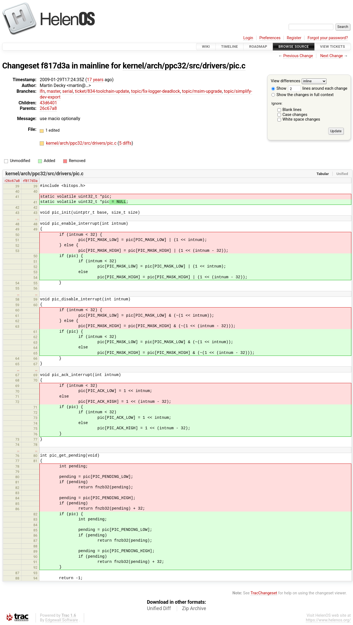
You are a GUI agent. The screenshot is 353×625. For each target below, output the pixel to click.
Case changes (294, 114)
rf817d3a (30, 181)
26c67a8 (48, 108)
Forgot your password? (327, 38)
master (53, 91)
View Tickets (332, 46)
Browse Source (294, 46)
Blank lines (291, 109)
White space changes (301, 119)
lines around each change (317, 88)
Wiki (206, 46)
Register (294, 38)
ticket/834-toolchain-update (102, 91)
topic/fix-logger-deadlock (155, 91)
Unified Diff (159, 608)
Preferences (269, 38)
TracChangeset (263, 593)
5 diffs (125, 143)
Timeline (229, 46)
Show (278, 88)
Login (248, 38)
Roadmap (258, 46)
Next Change (331, 56)
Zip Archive (194, 608)
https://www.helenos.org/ (328, 620)
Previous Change (298, 56)
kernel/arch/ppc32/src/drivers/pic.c (184, 65)
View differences (285, 81)
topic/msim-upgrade (202, 91)
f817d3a (55, 65)
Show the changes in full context (302, 94)
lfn (42, 91)
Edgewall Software (61, 620)
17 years (95, 79)
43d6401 (48, 102)
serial (67, 91)
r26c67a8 (12, 181)
